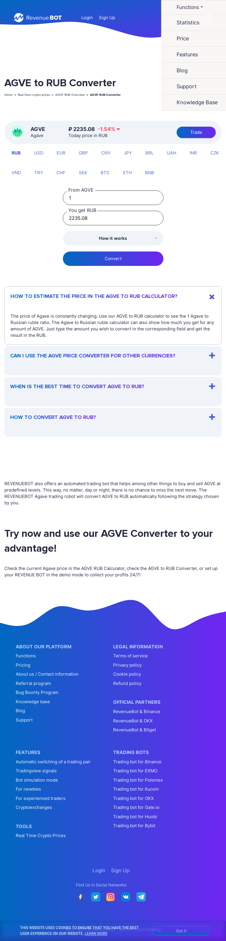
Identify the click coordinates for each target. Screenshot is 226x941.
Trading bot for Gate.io (136, 807)
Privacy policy (127, 665)
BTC (105, 172)
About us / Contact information (47, 674)
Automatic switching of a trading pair (53, 761)
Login (87, 17)
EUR (61, 153)
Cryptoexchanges (34, 807)
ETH (127, 172)
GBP (83, 153)
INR (193, 153)
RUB (16, 153)
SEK (83, 172)
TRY (38, 172)
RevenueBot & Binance (136, 711)
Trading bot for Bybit (134, 825)
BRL (149, 153)
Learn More (96, 933)
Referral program (33, 683)
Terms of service (130, 655)
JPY (128, 153)
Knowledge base (33, 701)
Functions (26, 655)
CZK (214, 153)
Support (24, 720)
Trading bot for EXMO (135, 770)
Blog (20, 710)
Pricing (23, 665)
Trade (196, 132)
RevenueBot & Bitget (134, 730)
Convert (113, 258)
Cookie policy (127, 674)
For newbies (28, 789)
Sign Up (107, 17)
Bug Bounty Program (37, 692)
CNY (106, 153)
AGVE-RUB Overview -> (71, 94)
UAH (171, 153)
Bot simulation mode (37, 780)
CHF (60, 172)
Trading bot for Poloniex (138, 780)
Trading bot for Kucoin (136, 789)
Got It (181, 930)
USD (38, 153)
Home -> (10, 94)
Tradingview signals (36, 770)
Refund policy (127, 683)
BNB (149, 172)
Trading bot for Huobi (135, 816)
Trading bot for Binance (137, 761)
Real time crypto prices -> (36, 94)
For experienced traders (40, 798)
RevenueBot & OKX (133, 721)
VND (16, 172)
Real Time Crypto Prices (41, 835)
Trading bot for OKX (133, 798)
